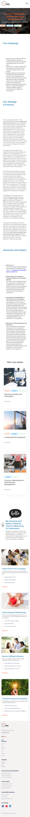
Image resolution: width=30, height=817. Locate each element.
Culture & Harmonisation (7, 783)
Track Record (3, 747)
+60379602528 (5, 732)
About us (3, 744)
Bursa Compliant (5, 794)
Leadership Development (7, 785)
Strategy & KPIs (3, 763)
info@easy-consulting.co (8, 730)
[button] (26, 3)
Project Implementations (7, 777)
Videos (3, 755)
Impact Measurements (6, 775)
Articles (3, 753)
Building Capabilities (6, 788)
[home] (5, 3)
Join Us (2, 751)
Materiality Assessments (7, 798)
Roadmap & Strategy (6, 773)
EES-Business (4, 766)
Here (5, 736)
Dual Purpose (4, 796)
